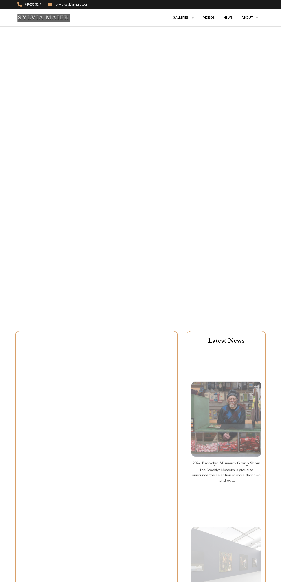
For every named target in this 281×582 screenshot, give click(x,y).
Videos (209, 17)
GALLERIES (183, 18)
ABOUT (250, 18)
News (228, 17)
